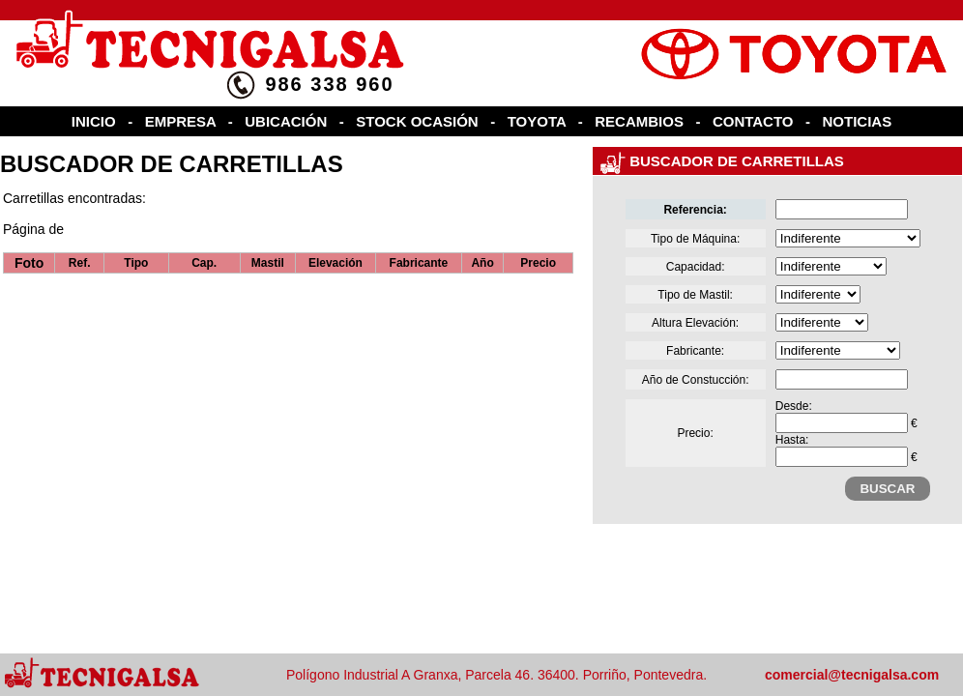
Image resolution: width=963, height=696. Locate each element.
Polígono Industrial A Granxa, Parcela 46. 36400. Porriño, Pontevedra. (496, 674)
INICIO (94, 121)
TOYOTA (537, 121)
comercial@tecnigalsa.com (852, 674)
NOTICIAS (857, 121)
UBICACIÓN (286, 121)
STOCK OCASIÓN (417, 121)
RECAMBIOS (639, 121)
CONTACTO (753, 121)
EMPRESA (181, 121)
